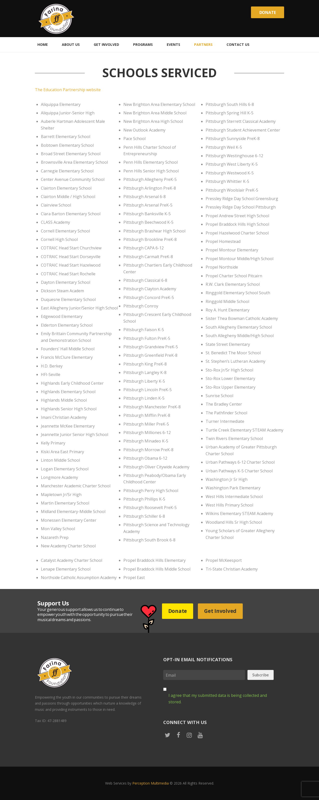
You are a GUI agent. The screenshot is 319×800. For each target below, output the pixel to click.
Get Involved (220, 610)
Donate (267, 12)
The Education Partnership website (68, 89)
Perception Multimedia (150, 783)
